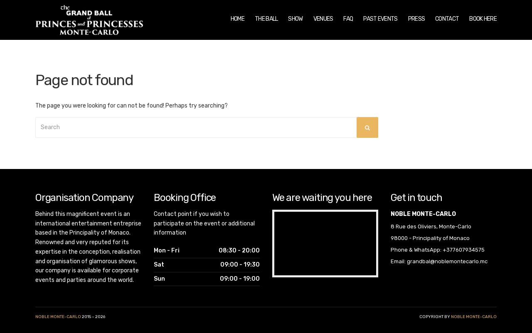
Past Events (380, 18)
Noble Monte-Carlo (58, 316)
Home (237, 18)
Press (416, 18)
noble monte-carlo (474, 316)
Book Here (483, 18)
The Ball (266, 18)
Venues (323, 18)
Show (295, 18)
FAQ (348, 18)
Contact (447, 18)
